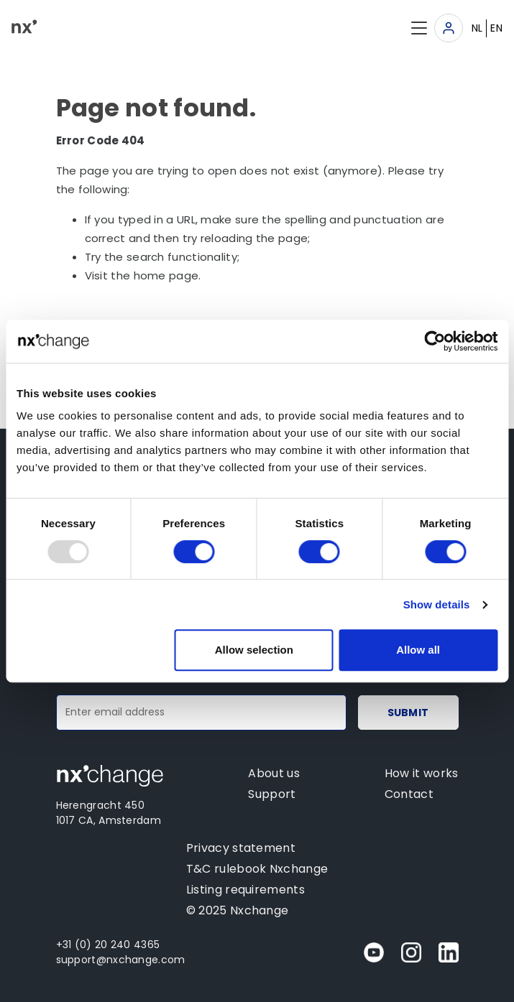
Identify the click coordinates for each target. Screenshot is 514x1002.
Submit (408, 712)
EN (496, 28)
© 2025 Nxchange (237, 910)
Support (271, 794)
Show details (436, 604)
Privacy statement (240, 848)
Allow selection (254, 650)
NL (477, 28)
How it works (422, 773)
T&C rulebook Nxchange (257, 868)
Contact (409, 794)
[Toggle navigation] (448, 28)
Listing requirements (245, 889)
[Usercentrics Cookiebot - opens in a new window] (434, 341)
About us (273, 773)
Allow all (418, 650)
